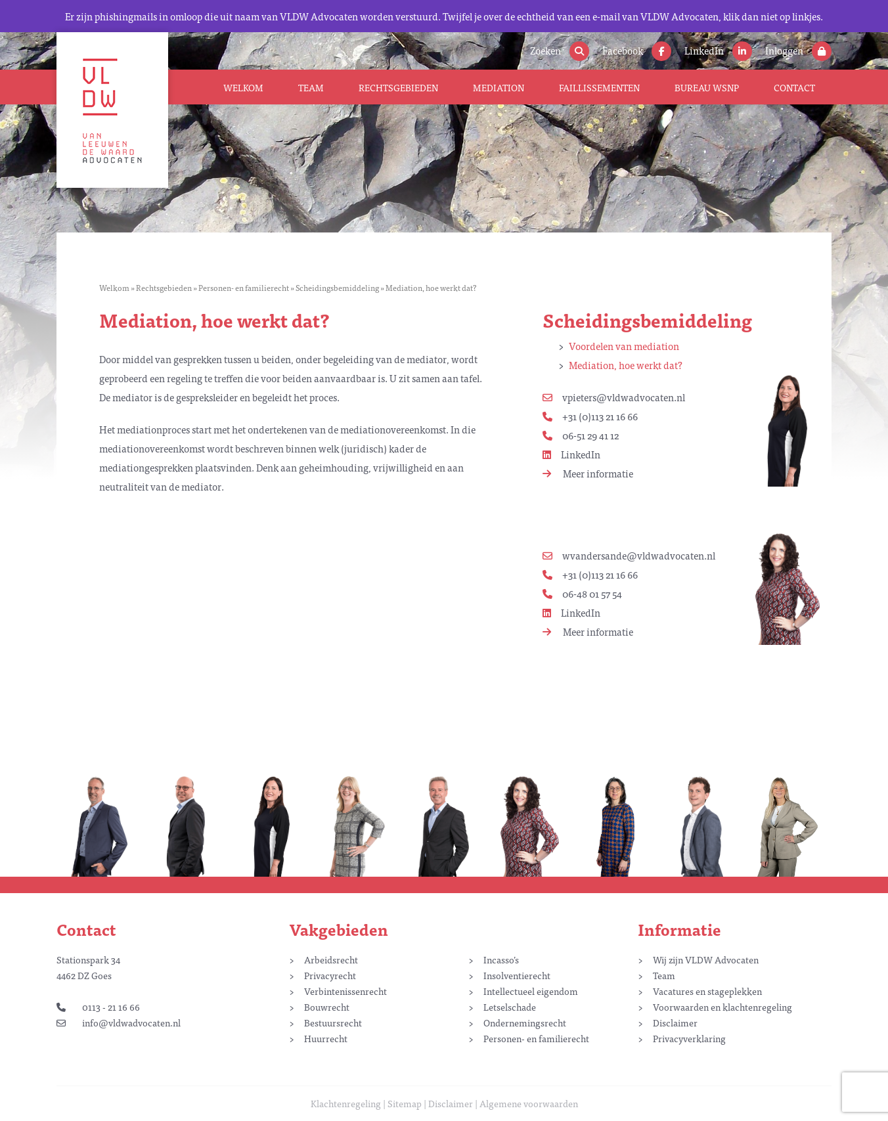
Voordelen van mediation (624, 346)
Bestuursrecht (333, 1022)
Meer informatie (588, 473)
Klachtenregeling (346, 1103)
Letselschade (509, 1007)
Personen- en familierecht (243, 287)
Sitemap (405, 1103)
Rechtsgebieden (398, 87)
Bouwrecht (326, 1007)
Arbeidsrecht (331, 959)
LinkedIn (571, 454)
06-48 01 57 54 (582, 593)
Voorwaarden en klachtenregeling (722, 1007)
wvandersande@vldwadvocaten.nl (629, 555)
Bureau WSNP (707, 87)
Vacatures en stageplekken (707, 991)
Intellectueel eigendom (530, 991)
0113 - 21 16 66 (98, 1007)
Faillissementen (599, 87)
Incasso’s (501, 959)
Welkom (243, 87)
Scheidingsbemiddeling (337, 287)
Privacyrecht (330, 975)
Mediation (498, 87)
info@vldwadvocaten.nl (118, 1022)
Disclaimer (675, 1022)
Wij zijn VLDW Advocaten (706, 959)
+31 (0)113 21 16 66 (590, 416)
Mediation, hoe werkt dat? (625, 365)
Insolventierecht (516, 975)
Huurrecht (325, 1038)
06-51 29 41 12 (581, 435)
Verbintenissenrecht (345, 991)
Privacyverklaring (689, 1038)
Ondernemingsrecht (524, 1022)
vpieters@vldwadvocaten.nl (614, 397)
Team (311, 87)
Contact (794, 87)
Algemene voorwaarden (528, 1103)
